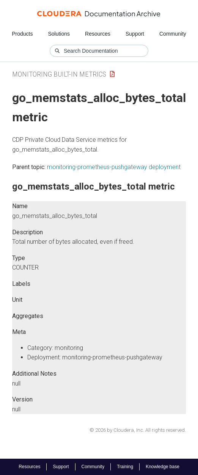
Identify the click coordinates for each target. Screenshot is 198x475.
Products (22, 34)
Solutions (59, 34)
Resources (97, 34)
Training (125, 466)
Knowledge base (162, 466)
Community (172, 34)
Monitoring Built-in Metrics (59, 74)
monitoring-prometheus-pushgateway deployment (114, 167)
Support (135, 34)
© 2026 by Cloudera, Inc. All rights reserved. (138, 430)
